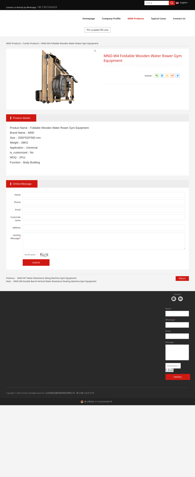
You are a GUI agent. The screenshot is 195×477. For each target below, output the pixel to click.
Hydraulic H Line (27, 92)
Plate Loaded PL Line (85, 82)
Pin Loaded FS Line (166, 92)
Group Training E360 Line (56, 92)
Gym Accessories (113, 92)
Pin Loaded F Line (140, 82)
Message (170, 414)
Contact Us (179, 18)
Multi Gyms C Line (165, 82)
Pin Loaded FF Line (139, 92)
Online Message (22, 255)
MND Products (136, 18)
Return (182, 350)
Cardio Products (28, 82)
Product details (21, 189)
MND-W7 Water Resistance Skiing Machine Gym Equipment (46, 349)
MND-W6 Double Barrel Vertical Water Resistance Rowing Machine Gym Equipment (54, 352)
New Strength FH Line (55, 82)
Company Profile (111, 18)
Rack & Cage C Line (87, 92)
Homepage (88, 18)
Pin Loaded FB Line (97, 101)
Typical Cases (158, 18)
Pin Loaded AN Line (113, 82)
